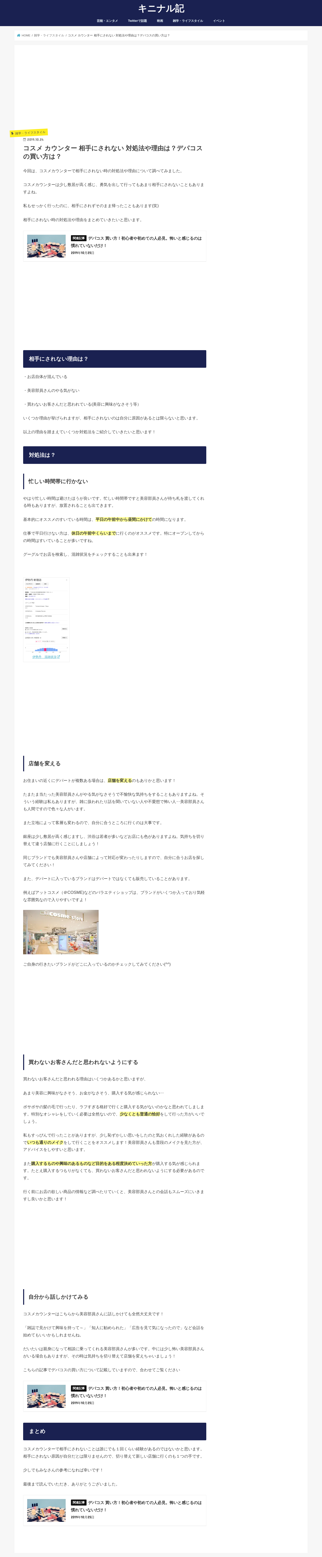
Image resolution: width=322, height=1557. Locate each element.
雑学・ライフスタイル (188, 21)
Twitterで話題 (137, 21)
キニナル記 (161, 8)
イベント (219, 21)
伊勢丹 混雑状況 (44, 657)
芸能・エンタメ (107, 21)
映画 (160, 21)
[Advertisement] (114, 89)
